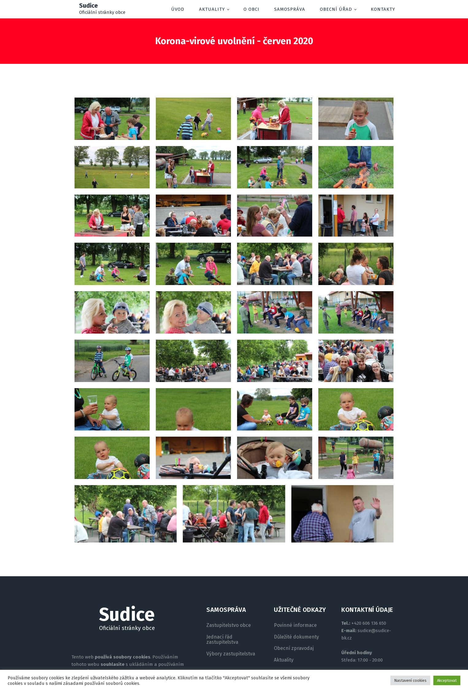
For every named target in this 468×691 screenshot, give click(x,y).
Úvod (177, 9)
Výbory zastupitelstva (230, 654)
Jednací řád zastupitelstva (222, 639)
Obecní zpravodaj (294, 648)
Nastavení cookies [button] (410, 680)
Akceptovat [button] (447, 680)
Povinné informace (295, 625)
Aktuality (212, 9)
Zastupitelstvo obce (228, 625)
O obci (251, 9)
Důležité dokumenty (296, 637)
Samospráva (289, 9)
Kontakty (383, 9)
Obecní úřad (336, 9)
